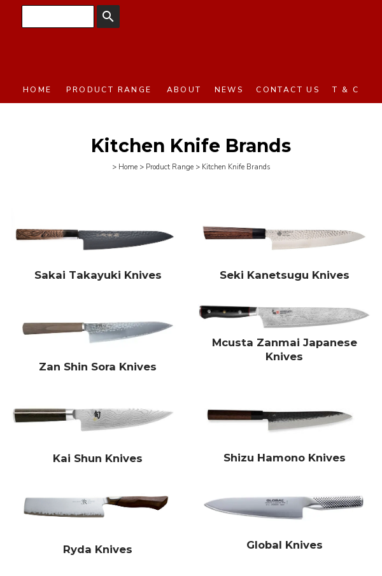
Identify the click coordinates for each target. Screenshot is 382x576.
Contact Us (288, 90)
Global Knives (284, 544)
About (184, 90)
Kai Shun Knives (98, 458)
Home (37, 90)
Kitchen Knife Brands (236, 167)
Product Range (109, 90)
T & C (345, 90)
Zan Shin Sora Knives (98, 366)
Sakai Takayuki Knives (98, 275)
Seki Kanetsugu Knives (285, 275)
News (229, 90)
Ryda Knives (97, 549)
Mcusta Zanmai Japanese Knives (284, 349)
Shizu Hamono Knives (284, 457)
